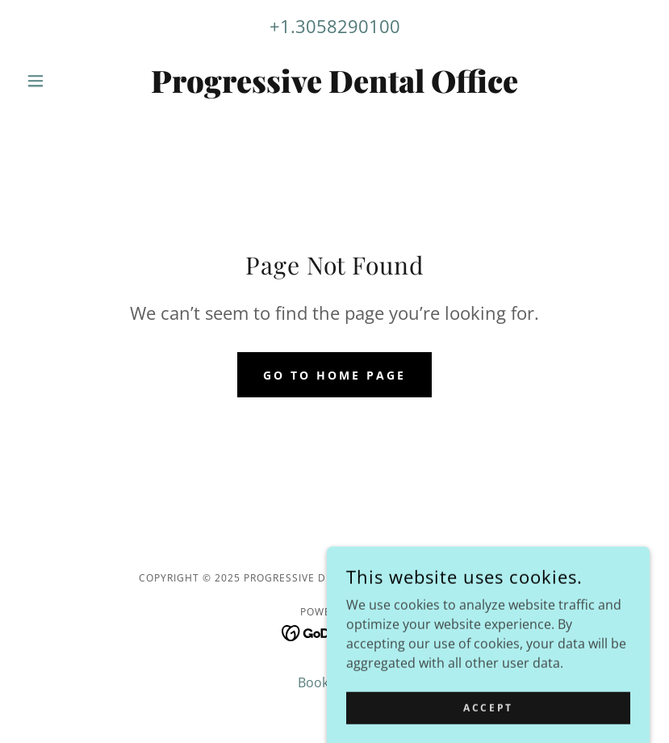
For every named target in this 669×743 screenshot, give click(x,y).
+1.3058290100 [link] (335, 26)
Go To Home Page (334, 375)
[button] (66, 81)
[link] (334, 88)
